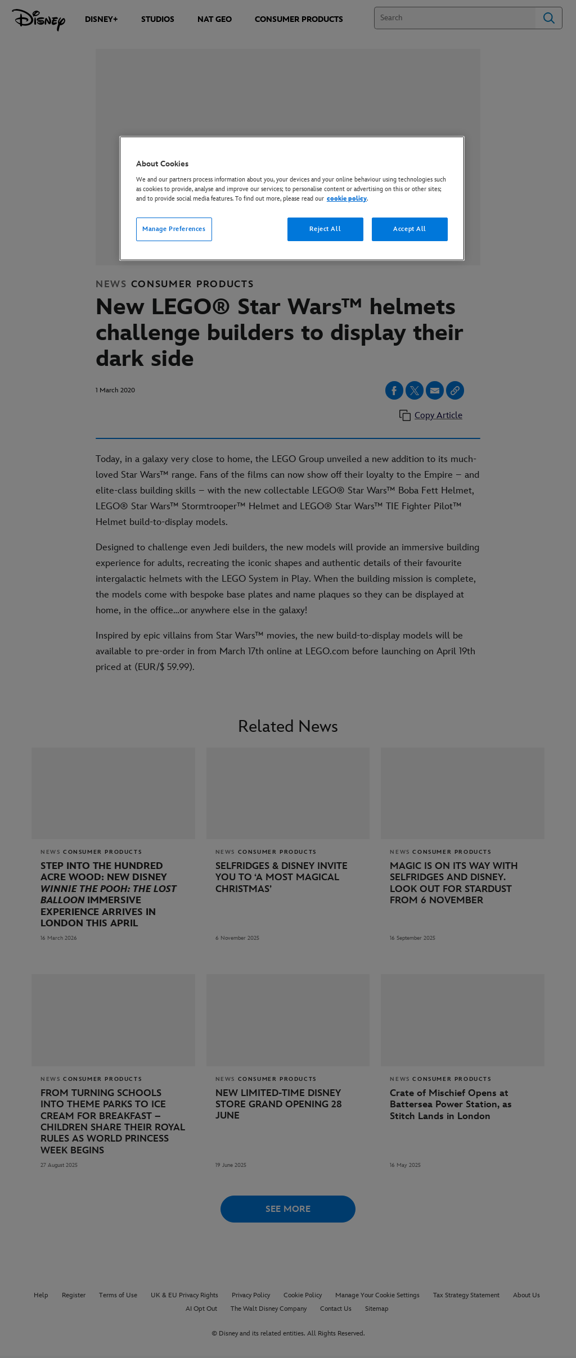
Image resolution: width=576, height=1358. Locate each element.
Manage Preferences (173, 229)
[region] (292, 198)
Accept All (409, 229)
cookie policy (347, 198)
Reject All (325, 229)
